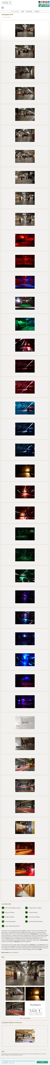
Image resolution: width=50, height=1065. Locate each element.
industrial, (11, 1055)
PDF (3, 957)
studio (40, 949)
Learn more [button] (11, 1062)
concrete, (29, 1053)
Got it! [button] (42, 1062)
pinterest (46, 2)
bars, (3, 1053)
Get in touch (5, 952)
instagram (42, 2)
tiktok (39, 2)
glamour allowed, (5, 1055)
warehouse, (15, 1055)
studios (36, 11)
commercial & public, (15, 1053)
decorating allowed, (35, 1053)
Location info (6, 904)
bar (42, 944)
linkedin (49, 2)
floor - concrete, (42, 1053)
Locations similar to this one (12, 1022)
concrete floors (44, 940)
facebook (44, 2)
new (22, 11)
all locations (15, 11)
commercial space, (23, 1053)
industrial (17, 941)
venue (23, 930)
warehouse (34, 934)
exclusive (29, 11)
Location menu (6, 17)
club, (9, 1053)
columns (32, 944)
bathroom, (6, 1053)
